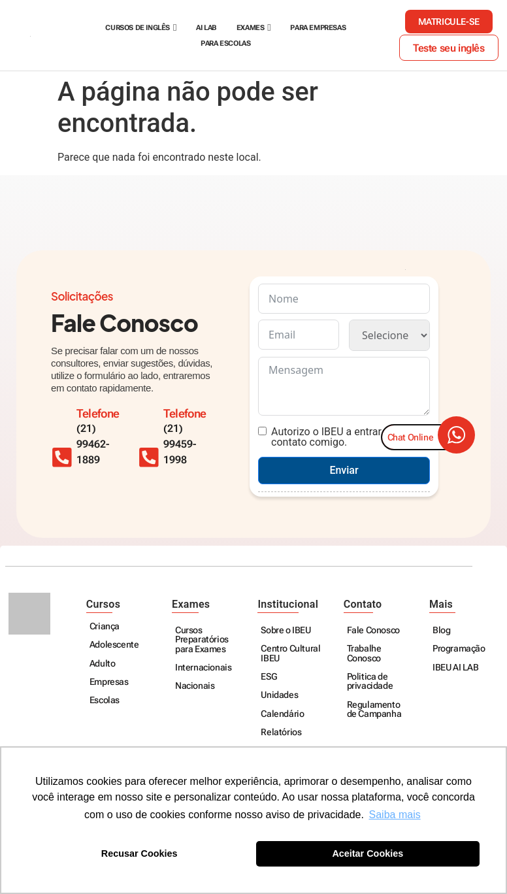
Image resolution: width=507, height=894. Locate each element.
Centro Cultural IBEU (290, 654)
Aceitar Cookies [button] (367, 853)
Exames (251, 28)
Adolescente (114, 645)
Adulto (103, 664)
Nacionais (194, 686)
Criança (105, 627)
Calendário (282, 714)
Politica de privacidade (370, 682)
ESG (269, 677)
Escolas (105, 700)
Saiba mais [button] (395, 814)
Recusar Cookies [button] (139, 853)
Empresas (109, 682)
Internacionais (203, 668)
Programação (459, 649)
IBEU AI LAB (456, 668)
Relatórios (281, 732)
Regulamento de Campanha (374, 710)
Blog (441, 631)
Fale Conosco (373, 631)
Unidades (279, 695)
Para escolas (225, 43)
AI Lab (206, 28)
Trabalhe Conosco (364, 654)
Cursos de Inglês (137, 28)
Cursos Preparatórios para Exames (202, 640)
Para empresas (318, 28)
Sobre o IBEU (285, 631)
